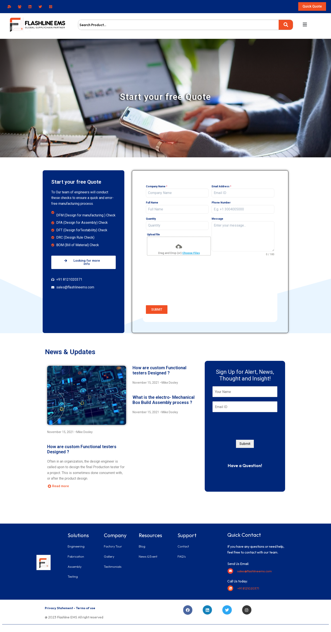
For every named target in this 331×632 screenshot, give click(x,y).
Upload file (153, 234)
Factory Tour (113, 544)
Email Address (221, 186)
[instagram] (51, 6)
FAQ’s (182, 554)
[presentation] (210, 293)
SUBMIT (156, 309)
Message (217, 218)
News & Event (149, 554)
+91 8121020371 (249, 586)
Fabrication (76, 554)
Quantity (151, 218)
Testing (73, 574)
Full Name (152, 202)
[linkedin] (31, 6)
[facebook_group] (20, 6)
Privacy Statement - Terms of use (72, 606)
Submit (244, 442)
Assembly (75, 564)
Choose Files (191, 253)
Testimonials (113, 564)
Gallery (109, 554)
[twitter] (41, 6)
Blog (142, 544)
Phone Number (221, 202)
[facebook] (10, 6)
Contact (184, 544)
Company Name (156, 186)
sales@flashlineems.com (255, 569)
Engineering (76, 544)
